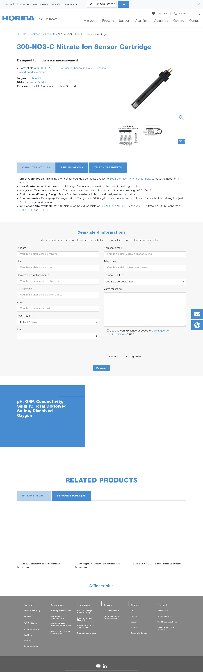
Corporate (161, 14)
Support (124, 21)
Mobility (27, 616)
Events (134, 616)
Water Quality (38, 82)
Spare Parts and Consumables (111, 617)
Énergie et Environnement (30, 623)
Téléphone (110, 261)
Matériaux (28, 641)
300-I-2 (125, 206)
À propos (90, 21)
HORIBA (22, 34)
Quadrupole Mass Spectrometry (85, 627)
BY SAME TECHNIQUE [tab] (71, 496)
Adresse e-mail (114, 248)
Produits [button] (108, 21)
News (133, 611)
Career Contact (164, 611)
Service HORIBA (113, 275)
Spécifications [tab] (72, 168)
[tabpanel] (101, 416)
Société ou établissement (33, 275)
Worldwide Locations (167, 622)
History (134, 628)
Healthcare (36, 34)
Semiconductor (31, 646)
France (182, 14)
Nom (21, 261)
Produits (50, 34)
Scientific (36, 78)
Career (134, 622)
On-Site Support (111, 611)
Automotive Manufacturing (57, 617)
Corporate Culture (139, 633)
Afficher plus (101, 586)
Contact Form (163, 616)
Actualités (161, 21)
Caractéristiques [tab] (36, 168)
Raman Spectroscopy (87, 633)
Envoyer (101, 368)
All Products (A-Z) (32, 611)
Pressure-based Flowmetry (84, 619)
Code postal (25, 289)
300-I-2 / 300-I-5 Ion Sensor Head (157, 564)
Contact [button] (195, 21)
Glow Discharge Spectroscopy (84, 612)
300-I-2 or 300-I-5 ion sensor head (130, 179)
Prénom (21, 248)
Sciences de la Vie (32, 629)
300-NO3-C (107, 206)
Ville (19, 302)
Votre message (114, 289)
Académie (142, 21)
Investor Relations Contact (165, 628)
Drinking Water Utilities (60, 611)
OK (124, 4)
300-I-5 (43, 210)
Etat (19, 330)
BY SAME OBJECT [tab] (34, 496)
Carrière (178, 21)
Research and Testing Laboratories (60, 632)
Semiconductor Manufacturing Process (61, 625)
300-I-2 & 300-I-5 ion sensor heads (61, 68)
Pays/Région (25, 316)
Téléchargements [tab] (108, 168)
